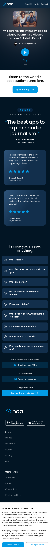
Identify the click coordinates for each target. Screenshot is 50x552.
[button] (25, 260)
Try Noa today (25, 90)
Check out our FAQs (25, 365)
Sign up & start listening (25, 393)
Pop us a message (25, 379)
